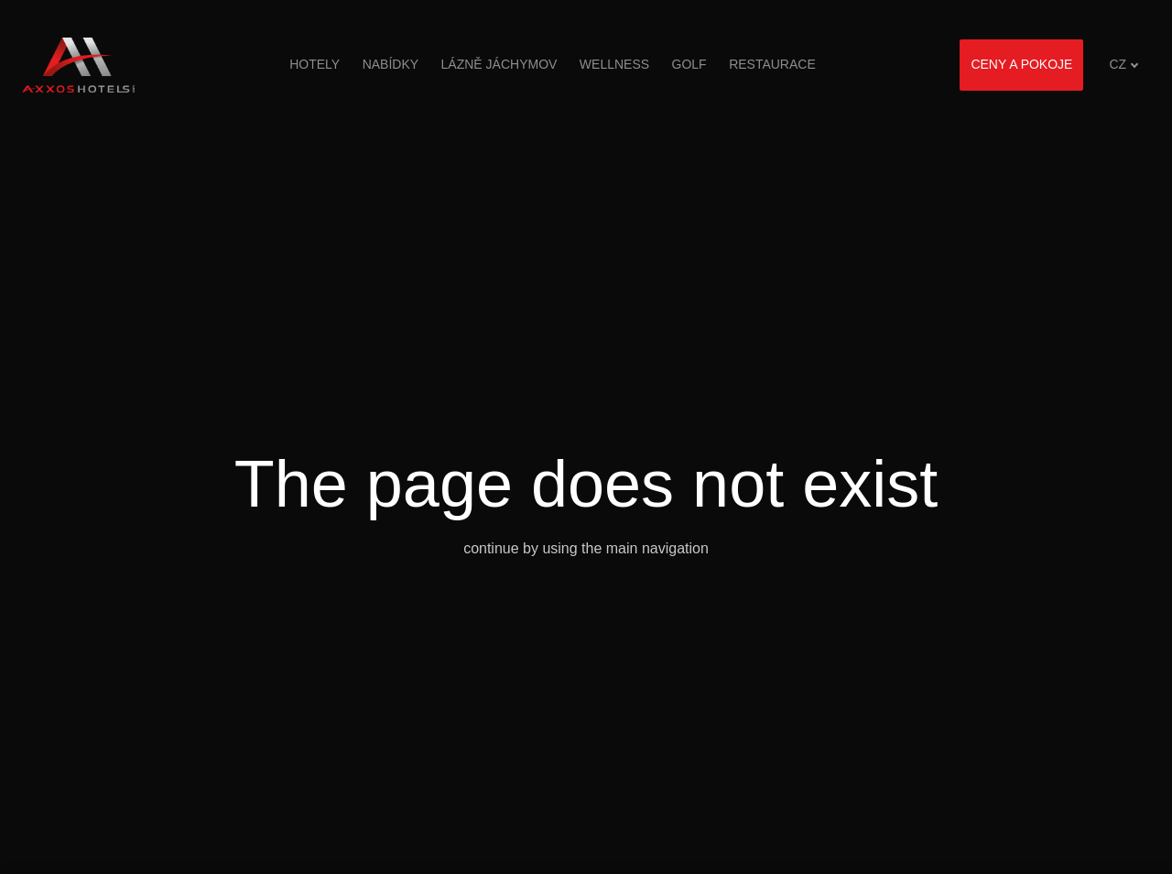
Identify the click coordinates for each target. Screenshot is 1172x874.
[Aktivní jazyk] (1124, 64)
